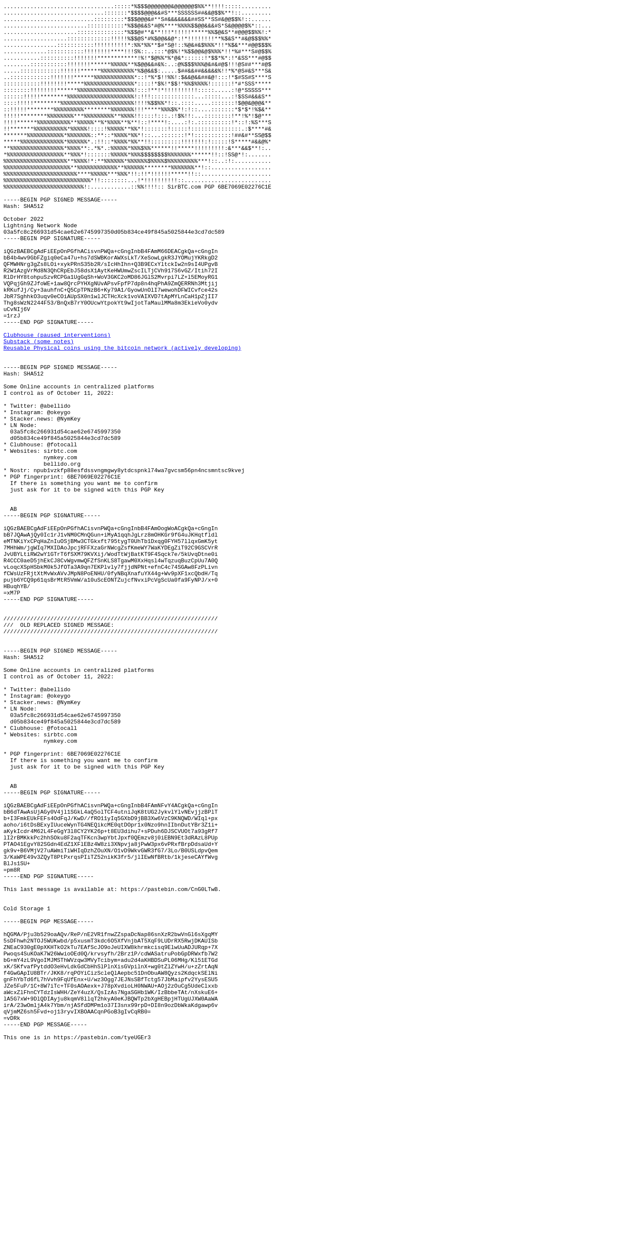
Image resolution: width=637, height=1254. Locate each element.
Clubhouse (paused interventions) (57, 402)
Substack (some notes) (38, 409)
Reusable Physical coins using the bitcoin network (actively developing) (122, 417)
